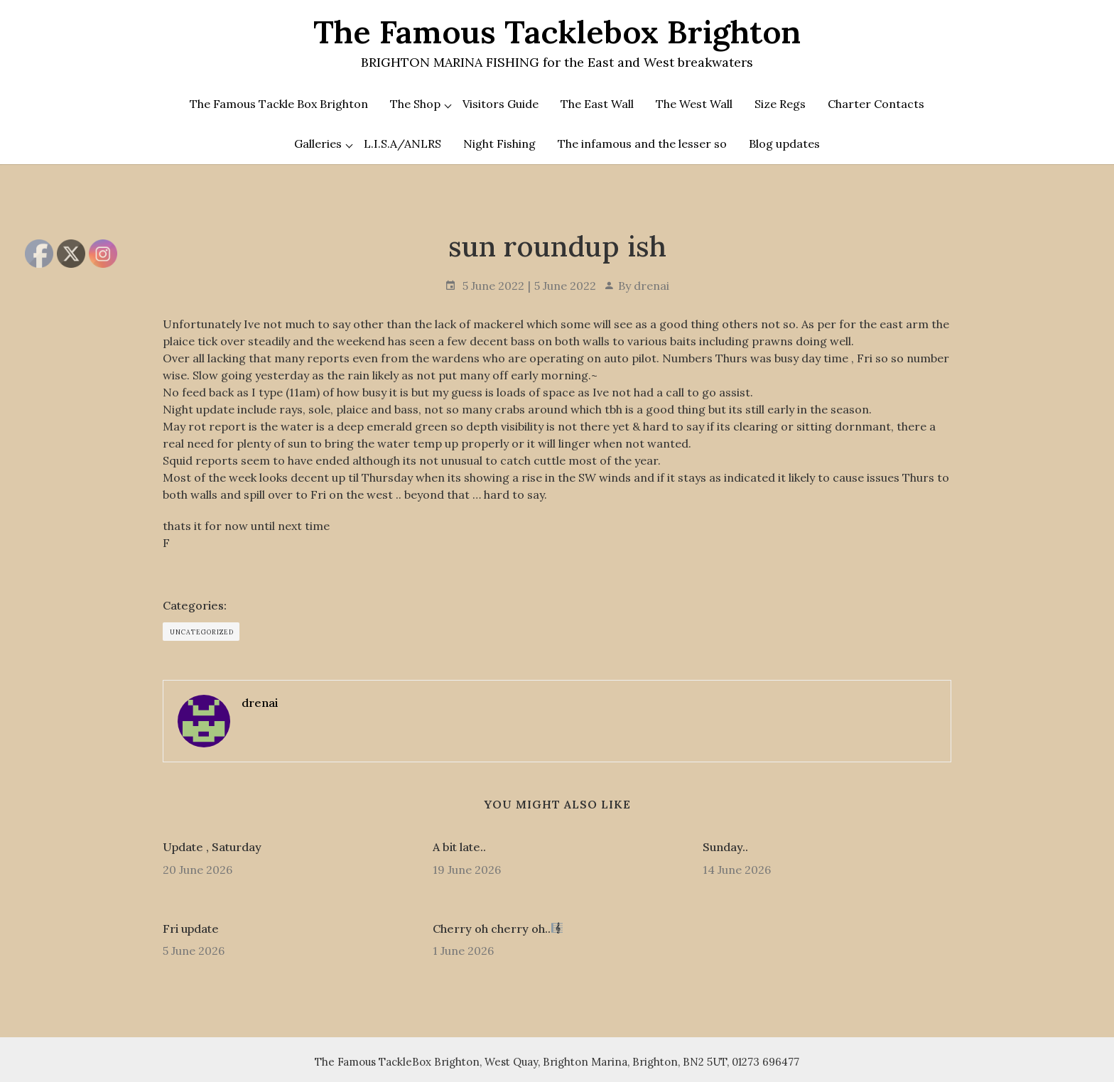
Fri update (191, 928)
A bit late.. (459, 847)
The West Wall (694, 104)
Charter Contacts (876, 104)
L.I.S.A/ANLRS (402, 143)
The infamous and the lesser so (642, 143)
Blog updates (784, 143)
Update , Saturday (212, 847)
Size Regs (780, 104)
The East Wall (597, 104)
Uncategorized (202, 632)
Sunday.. (725, 847)
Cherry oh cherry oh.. (498, 928)
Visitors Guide (501, 104)
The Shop (415, 104)
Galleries (318, 143)
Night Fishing (499, 143)
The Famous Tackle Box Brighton (279, 104)
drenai (651, 285)
